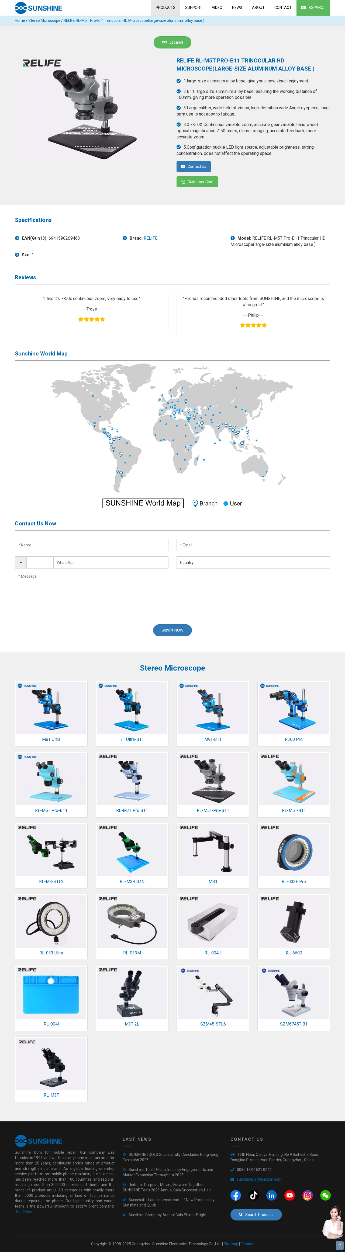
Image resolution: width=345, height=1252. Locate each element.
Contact (283, 7)
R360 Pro (294, 739)
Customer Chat (197, 182)
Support (193, 7)
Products (165, 7)
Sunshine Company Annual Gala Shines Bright (167, 1215)
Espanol (313, 7)
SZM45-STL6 (213, 1024)
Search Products (256, 1214)
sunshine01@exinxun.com (259, 1179)
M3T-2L (132, 1024)
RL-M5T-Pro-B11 (213, 810)
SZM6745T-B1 (294, 1024)
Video (217, 7)
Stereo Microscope (44, 20)
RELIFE (150, 238)
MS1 (213, 881)
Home (20, 20)
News (237, 7)
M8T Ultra (51, 739)
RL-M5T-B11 (294, 810)
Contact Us (193, 166)
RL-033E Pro (294, 881)
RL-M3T (51, 1095)
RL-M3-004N (132, 881)
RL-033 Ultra (51, 952)
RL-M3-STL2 (51, 881)
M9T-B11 (213, 739)
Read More (24, 1211)
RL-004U (213, 952)
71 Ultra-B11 (132, 739)
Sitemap (231, 1244)
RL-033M (132, 952)
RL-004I (51, 1024)
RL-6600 (294, 952)
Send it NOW (172, 630)
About (258, 7)
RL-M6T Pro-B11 (51, 810)
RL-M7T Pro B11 (132, 810)
